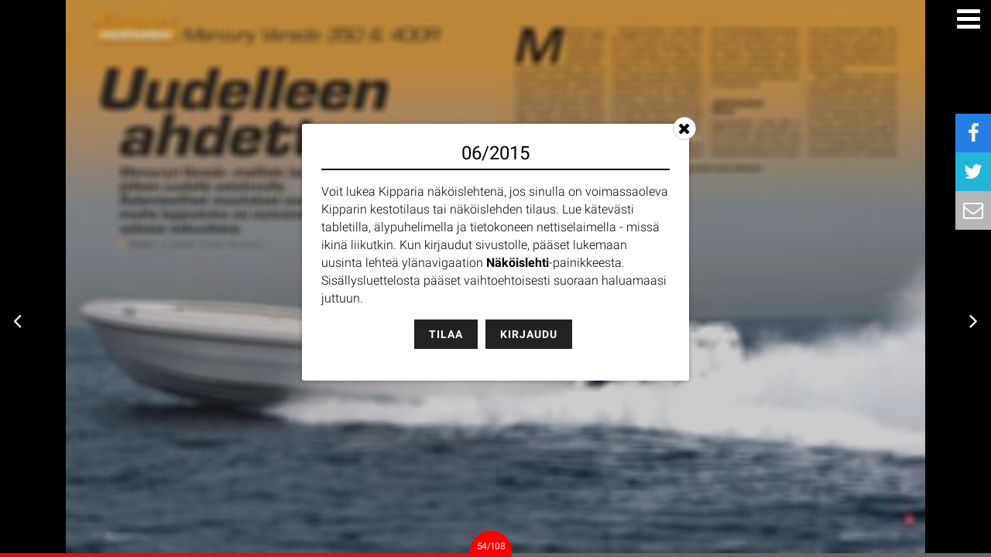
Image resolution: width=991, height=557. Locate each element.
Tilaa (446, 334)
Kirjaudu (528, 334)
